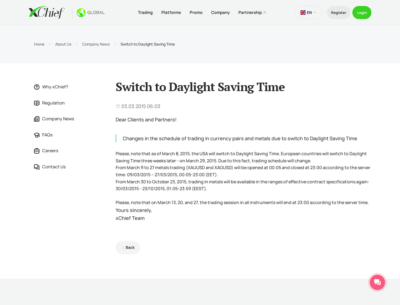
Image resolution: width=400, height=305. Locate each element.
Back (128, 246)
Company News (96, 43)
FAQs (43, 134)
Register (333, 11)
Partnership (249, 12)
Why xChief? (51, 86)
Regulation (49, 102)
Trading (138, 12)
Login (360, 11)
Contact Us (50, 166)
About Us (63, 43)
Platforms (166, 12)
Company (218, 12)
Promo (192, 12)
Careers (46, 150)
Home (39, 43)
